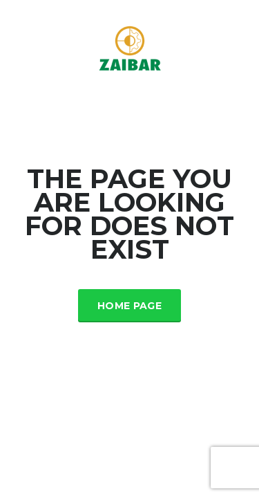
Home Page (129, 305)
